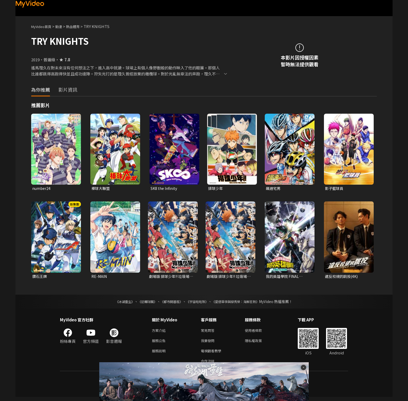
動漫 (63, 26)
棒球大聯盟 (101, 188)
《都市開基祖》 (169, 302)
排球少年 (216, 188)
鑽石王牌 (40, 277)
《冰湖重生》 (116, 302)
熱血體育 (78, 26)
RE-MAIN (99, 277)
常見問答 (209, 331)
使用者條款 (258, 331)
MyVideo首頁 (43, 26)
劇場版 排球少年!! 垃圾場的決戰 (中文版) (228, 277)
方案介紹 (160, 331)
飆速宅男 (274, 188)
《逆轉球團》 (141, 302)
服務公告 (160, 342)
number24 (41, 188)
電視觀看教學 (212, 353)
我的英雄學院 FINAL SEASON (283, 277)
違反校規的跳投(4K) (342, 277)
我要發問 (209, 342)
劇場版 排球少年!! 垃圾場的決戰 (170, 277)
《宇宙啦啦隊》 (198, 302)
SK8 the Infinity (165, 188)
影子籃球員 (335, 188)
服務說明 (160, 353)
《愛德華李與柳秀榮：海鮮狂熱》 (242, 302)
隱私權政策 (258, 342)
